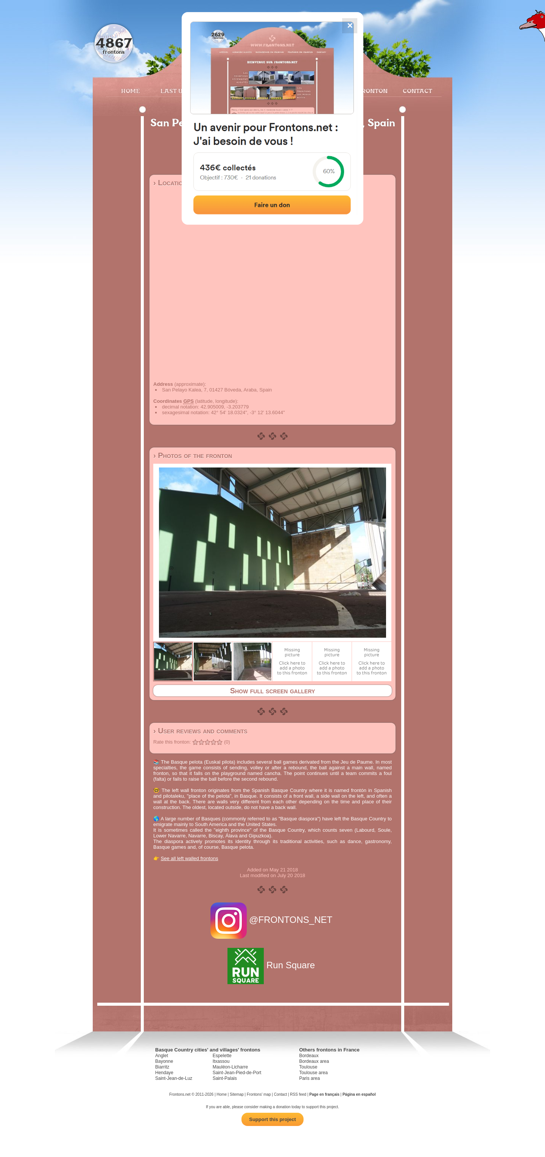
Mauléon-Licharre (230, 1067)
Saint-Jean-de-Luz (173, 1078)
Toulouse (308, 1067)
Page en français (324, 1094)
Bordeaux (308, 1055)
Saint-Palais (225, 1078)
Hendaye (164, 1072)
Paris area (309, 1078)
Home (130, 91)
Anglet (161, 1055)
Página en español (359, 1094)
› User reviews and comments (200, 731)
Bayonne (164, 1061)
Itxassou (221, 1061)
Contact (416, 91)
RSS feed (298, 1094)
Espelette (222, 1055)
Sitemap (237, 1094)
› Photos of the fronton (192, 455)
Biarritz (162, 1067)
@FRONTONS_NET (272, 920)
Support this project (272, 1119)
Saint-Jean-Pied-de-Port (237, 1072)
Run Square (272, 965)
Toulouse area (313, 1072)
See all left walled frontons (189, 858)
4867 (113, 42)
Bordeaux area (314, 1061)
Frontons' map (259, 1094)
